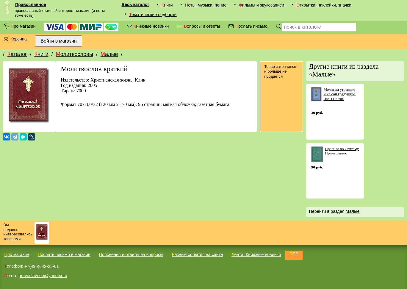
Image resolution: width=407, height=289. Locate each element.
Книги (167, 5)
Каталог (17, 54)
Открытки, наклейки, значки (323, 5)
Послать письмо (251, 26)
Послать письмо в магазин (64, 254)
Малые (109, 54)
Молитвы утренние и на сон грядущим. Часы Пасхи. (339, 94)
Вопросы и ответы (202, 26)
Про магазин (23, 26)
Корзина (18, 39)
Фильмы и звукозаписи (261, 5)
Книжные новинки (151, 26)
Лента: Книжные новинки (256, 254)
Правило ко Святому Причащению (342, 151)
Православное (30, 4)
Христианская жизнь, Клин (117, 79)
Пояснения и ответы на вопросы (131, 254)
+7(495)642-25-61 (41, 266)
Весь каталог (135, 4)
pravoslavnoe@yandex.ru (42, 275)
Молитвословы (74, 54)
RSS (293, 253)
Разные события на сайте (197, 254)
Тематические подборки (153, 14)
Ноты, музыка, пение (206, 5)
